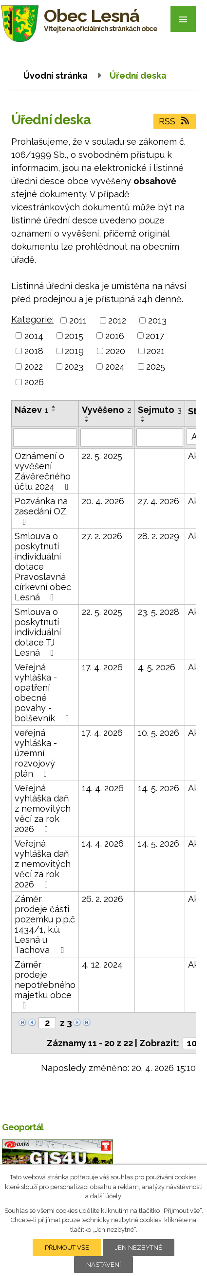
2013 (157, 320)
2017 (155, 335)
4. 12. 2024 (102, 964)
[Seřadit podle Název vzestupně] (54, 406)
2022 (33, 366)
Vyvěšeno (107, 410)
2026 (34, 382)
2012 (117, 320)
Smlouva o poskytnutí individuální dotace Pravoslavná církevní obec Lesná (43, 566)
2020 (115, 351)
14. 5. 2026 (158, 788)
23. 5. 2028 (158, 612)
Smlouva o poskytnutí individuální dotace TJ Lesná (38, 632)
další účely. (106, 1196)
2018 (33, 351)
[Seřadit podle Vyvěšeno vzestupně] (87, 417)
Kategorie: (32, 319)
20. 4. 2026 (103, 501)
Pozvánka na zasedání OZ (41, 511)
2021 (156, 351)
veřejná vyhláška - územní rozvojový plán (36, 753)
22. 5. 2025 (102, 456)
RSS (175, 121)
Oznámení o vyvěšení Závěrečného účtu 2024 (44, 471)
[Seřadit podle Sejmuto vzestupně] (143, 417)
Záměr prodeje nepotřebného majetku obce (45, 984)
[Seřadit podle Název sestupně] (54, 410)
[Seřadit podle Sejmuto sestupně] (143, 421)
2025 (155, 366)
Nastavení (103, 1264)
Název (32, 410)
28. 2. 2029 (158, 536)
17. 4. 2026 (102, 667)
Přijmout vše (67, 1247)
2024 (115, 366)
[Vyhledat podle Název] (45, 437)
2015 (74, 335)
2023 (73, 366)
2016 (114, 335)
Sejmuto (160, 410)
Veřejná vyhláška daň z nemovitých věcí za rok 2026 (43, 808)
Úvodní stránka (55, 75)
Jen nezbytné (138, 1247)
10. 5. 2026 (158, 733)
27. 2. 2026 (102, 536)
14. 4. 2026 (103, 788)
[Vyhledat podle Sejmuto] (159, 437)
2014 (33, 335)
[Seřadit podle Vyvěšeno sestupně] (87, 421)
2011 (78, 320)
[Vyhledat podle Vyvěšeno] (106, 437)
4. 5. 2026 (156, 667)
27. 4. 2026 (158, 501)
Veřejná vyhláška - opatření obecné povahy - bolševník (44, 692)
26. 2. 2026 (102, 899)
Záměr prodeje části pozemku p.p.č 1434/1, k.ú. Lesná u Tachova (45, 924)
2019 (74, 351)
